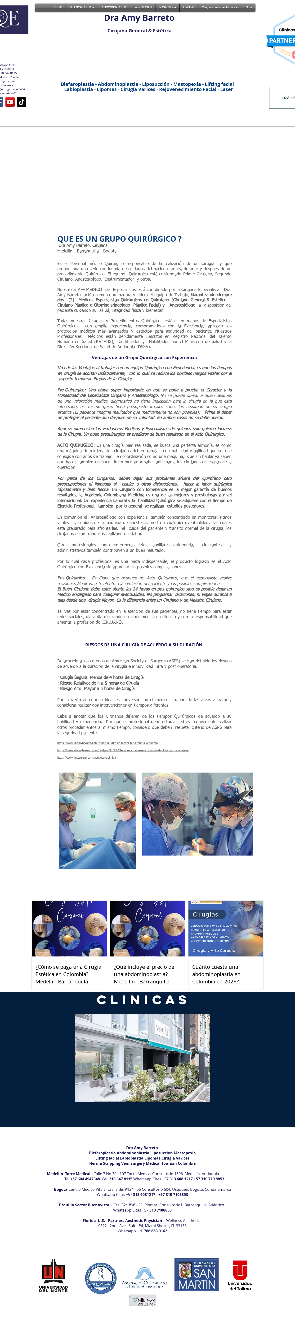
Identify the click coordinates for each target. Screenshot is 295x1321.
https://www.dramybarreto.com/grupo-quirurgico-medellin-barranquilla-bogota (107, 743)
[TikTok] (21, 102)
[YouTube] (10, 102)
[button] (142, 1058)
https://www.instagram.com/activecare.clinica (86, 757)
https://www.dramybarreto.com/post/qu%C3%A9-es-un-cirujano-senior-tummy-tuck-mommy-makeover (123, 750)
